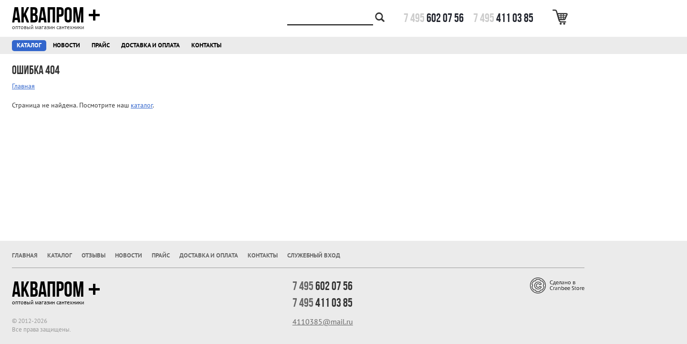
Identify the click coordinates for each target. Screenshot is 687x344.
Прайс (101, 45)
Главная (23, 86)
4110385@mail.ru (322, 321)
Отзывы (93, 255)
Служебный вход (313, 255)
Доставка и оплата (150, 45)
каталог (142, 105)
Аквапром (56, 15)
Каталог (29, 45)
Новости (66, 45)
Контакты (206, 45)
